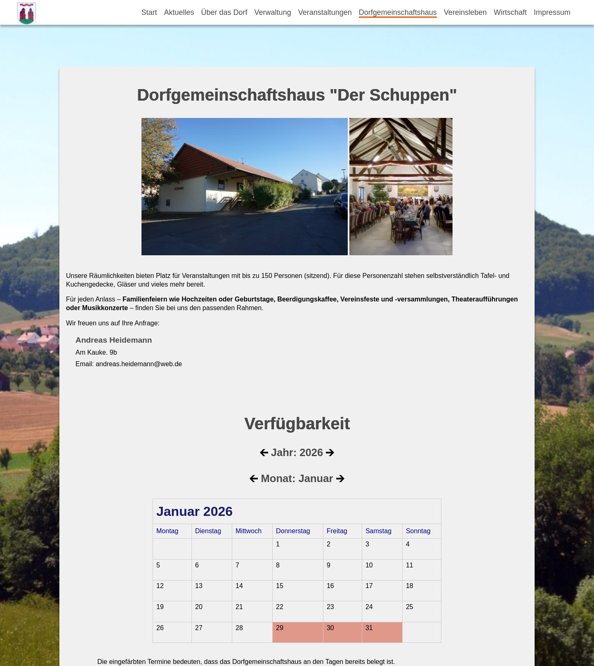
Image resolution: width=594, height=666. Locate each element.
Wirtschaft (510, 12)
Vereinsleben (465, 12)
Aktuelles (179, 12)
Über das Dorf (224, 12)
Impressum (552, 12)
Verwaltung (273, 12)
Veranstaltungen (325, 12)
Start (149, 12)
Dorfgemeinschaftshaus (398, 12)
